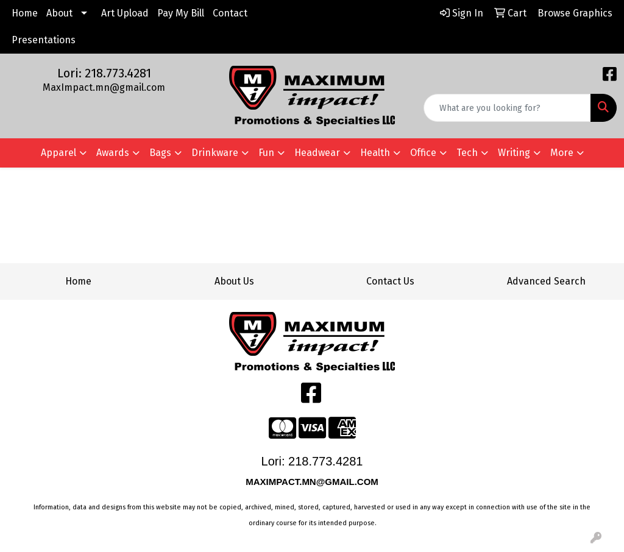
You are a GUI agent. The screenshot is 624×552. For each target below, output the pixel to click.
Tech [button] (467, 152)
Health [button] (375, 152)
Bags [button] (160, 152)
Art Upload (125, 13)
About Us (234, 281)
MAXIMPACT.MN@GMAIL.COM (313, 481)
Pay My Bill (180, 13)
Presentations (44, 40)
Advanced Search (546, 281)
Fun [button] (266, 152)
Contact (230, 13)
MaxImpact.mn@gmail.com (104, 87)
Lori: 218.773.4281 (104, 73)
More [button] (561, 152)
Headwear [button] (317, 152)
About (59, 13)
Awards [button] (112, 152)
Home (25, 13)
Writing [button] (514, 152)
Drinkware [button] (214, 152)
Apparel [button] (58, 152)
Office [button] (423, 152)
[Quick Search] (507, 108)
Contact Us (390, 281)
